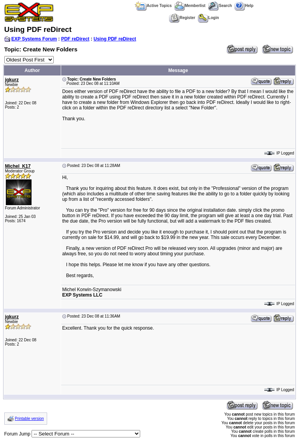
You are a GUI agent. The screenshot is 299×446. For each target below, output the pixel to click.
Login (208, 18)
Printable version (29, 418)
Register (182, 18)
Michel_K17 (18, 166)
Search (220, 6)
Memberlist (190, 6)
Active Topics (153, 6)
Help (243, 6)
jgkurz (12, 80)
